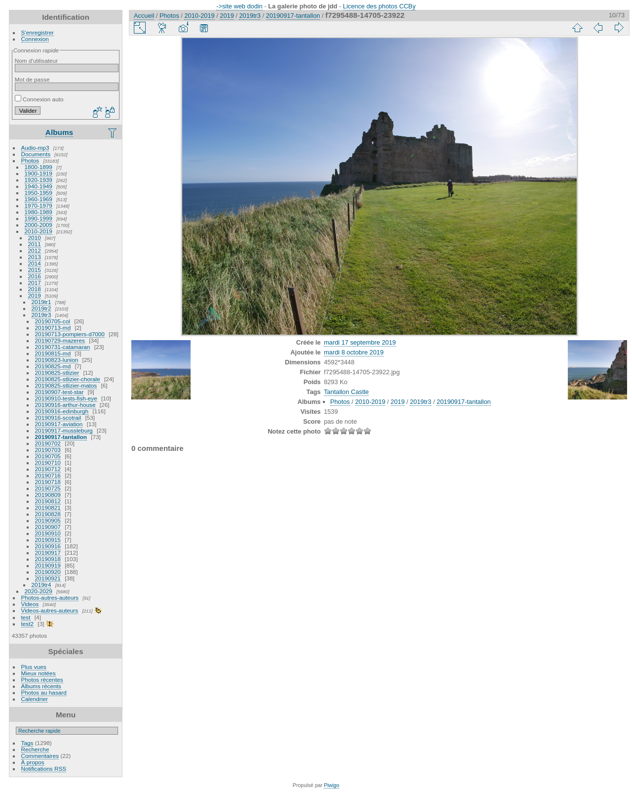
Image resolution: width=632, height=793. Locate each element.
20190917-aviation (59, 424)
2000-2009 (38, 224)
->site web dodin (239, 6)
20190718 (48, 482)
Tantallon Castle (346, 392)
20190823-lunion (57, 359)
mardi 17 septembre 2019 (360, 342)
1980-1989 (38, 212)
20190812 (48, 501)
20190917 (48, 552)
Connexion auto (39, 99)
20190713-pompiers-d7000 (70, 334)
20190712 (48, 469)
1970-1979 (38, 205)
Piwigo (331, 785)
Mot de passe (32, 79)
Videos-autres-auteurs (50, 610)
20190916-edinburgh (62, 411)
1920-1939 (38, 179)
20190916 (48, 546)
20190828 (48, 514)
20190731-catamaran (62, 347)
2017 (34, 282)
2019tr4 (41, 584)
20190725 (48, 488)
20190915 (48, 539)
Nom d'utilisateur (36, 60)
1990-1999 (38, 218)
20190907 (48, 527)
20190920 (48, 572)
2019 (34, 295)
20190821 (48, 507)
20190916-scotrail (58, 417)
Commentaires (40, 755)
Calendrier (34, 699)
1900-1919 (38, 173)
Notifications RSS (44, 768)
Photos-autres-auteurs (50, 597)
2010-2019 (38, 231)
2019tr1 (41, 302)
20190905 (48, 520)
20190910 (48, 533)
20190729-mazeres (60, 340)
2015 (34, 269)
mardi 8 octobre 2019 (354, 352)
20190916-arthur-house (65, 404)
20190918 (48, 559)
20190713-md (53, 327)
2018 (34, 289)
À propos (32, 762)
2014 (34, 263)
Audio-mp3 (35, 147)
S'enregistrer (37, 32)
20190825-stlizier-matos (66, 385)
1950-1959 (38, 192)
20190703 (48, 449)
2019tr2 (41, 308)
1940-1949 (38, 186)
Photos (30, 160)
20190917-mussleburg (64, 430)
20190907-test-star (59, 392)
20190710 (48, 462)
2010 (34, 237)
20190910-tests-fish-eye (66, 398)
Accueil (144, 15)
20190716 (48, 475)
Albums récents (41, 686)
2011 (34, 244)
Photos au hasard (44, 692)
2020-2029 (38, 591)
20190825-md (53, 366)
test (26, 617)
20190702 (48, 443)
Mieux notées (38, 673)
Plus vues (33, 666)
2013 (34, 257)
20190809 (48, 494)
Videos (30, 604)
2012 (34, 250)
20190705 (48, 456)
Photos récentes (42, 679)
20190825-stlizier (57, 372)
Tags (27, 743)
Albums (59, 132)
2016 (34, 276)
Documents (36, 154)
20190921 (48, 578)
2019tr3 (41, 314)
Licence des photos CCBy (379, 6)
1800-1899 (38, 167)
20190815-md (53, 353)
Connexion (35, 39)
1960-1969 (38, 199)
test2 (27, 623)
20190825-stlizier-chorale (67, 379)
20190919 (48, 565)
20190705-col (52, 321)
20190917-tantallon (61, 437)
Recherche (35, 749)
